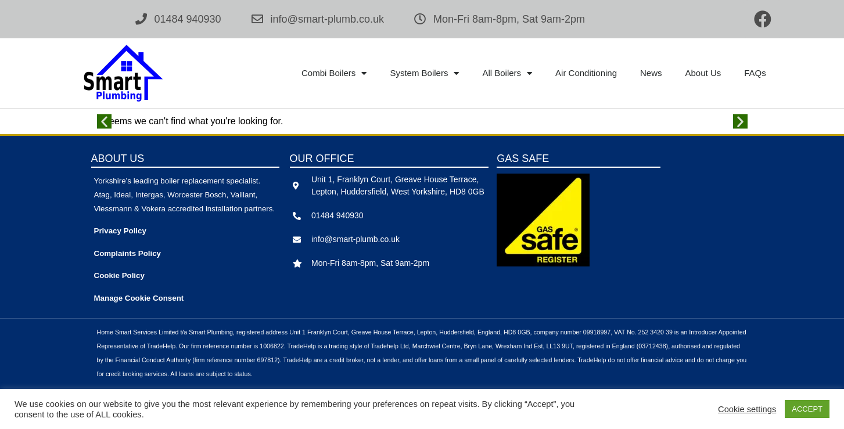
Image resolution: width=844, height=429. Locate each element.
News (651, 73)
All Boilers (507, 73)
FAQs (755, 73)
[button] (104, 121)
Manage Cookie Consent (139, 298)
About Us (703, 73)
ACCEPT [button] (807, 409)
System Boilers (424, 73)
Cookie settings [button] (747, 409)
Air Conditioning (586, 73)
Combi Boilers (334, 73)
